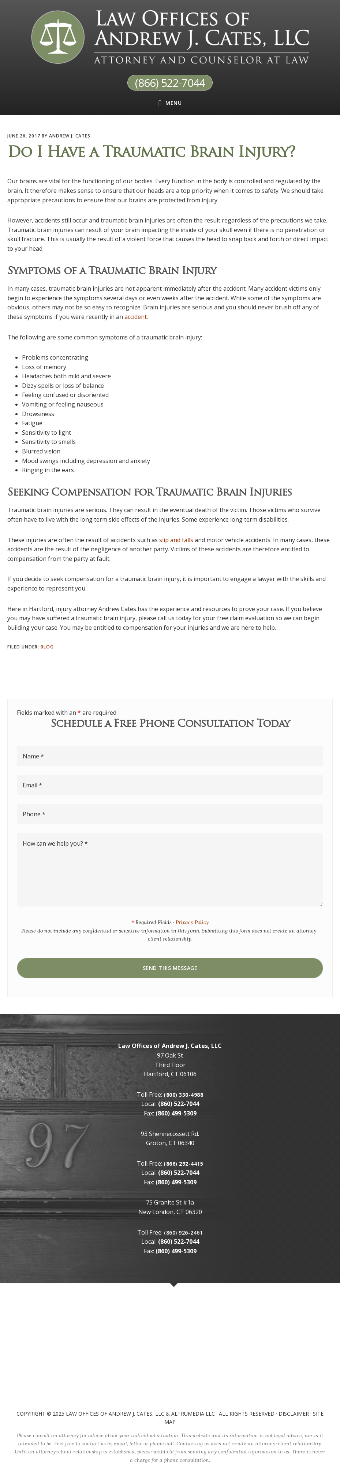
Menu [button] (173, 102)
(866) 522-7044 (170, 82)
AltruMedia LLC (193, 1413)
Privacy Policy (192, 922)
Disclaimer (294, 1413)
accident (135, 316)
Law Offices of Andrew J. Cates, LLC (115, 1413)
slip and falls (176, 540)
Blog (47, 647)
